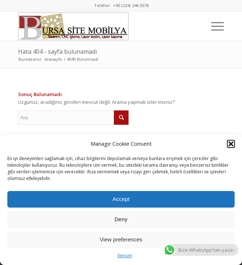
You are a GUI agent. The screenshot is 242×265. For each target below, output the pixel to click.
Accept (121, 199)
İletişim (125, 255)
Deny (121, 219)
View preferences (121, 239)
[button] (231, 144)
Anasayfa (53, 59)
